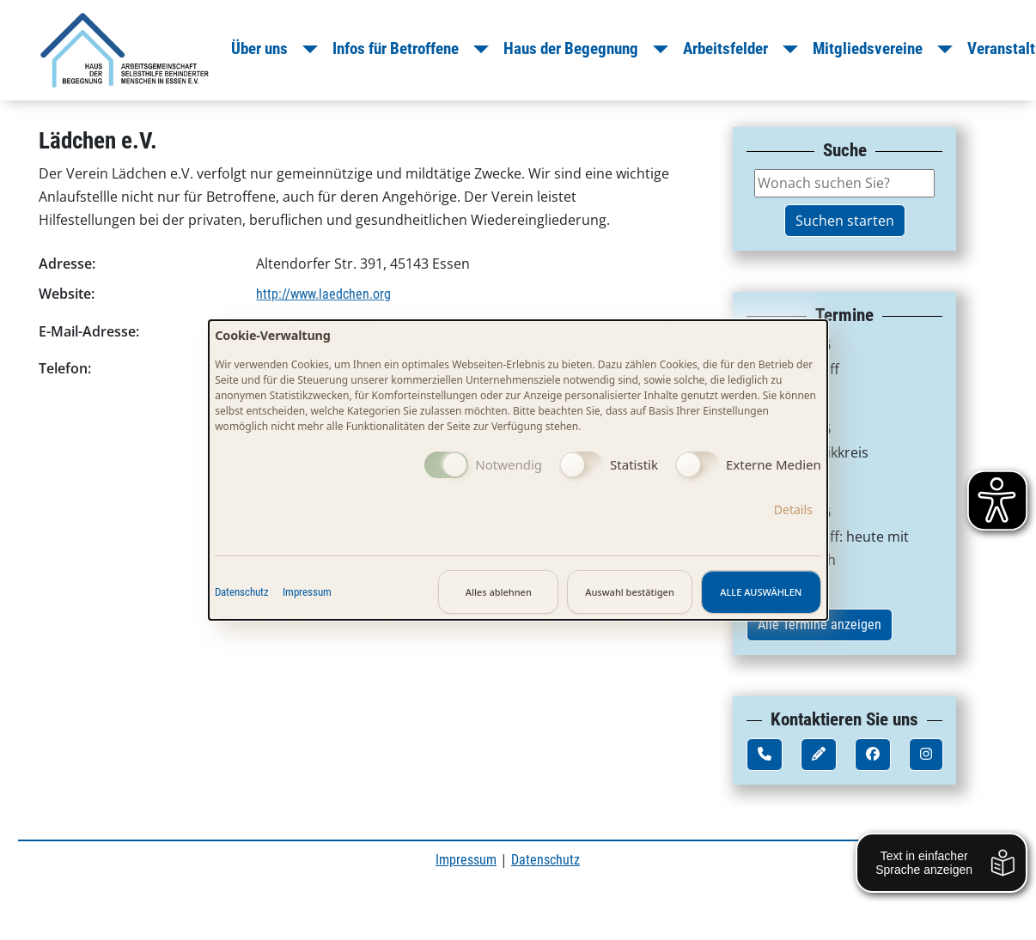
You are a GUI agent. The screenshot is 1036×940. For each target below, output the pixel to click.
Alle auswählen (760, 591)
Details (793, 509)
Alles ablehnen (499, 591)
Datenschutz (242, 591)
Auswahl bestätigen (629, 591)
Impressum (307, 591)
